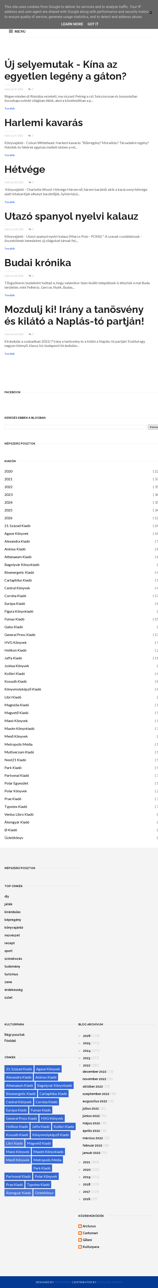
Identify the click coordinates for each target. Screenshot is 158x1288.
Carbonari (90, 1233)
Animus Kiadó (15, 549)
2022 (8, 487)
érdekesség (13, 990)
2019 (86, 1177)
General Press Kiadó (19, 634)
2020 (8, 471)
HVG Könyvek (15, 642)
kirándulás (12, 912)
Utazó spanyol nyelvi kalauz (71, 216)
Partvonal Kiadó (16, 775)
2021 (8, 479)
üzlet (8, 997)
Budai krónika (37, 263)
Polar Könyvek (15, 791)
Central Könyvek (17, 588)
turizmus (11, 974)
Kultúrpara (91, 1247)
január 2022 (91, 1153)
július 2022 (91, 1108)
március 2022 (93, 1138)
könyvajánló (13, 927)
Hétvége (24, 169)
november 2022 (94, 1079)
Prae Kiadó (12, 799)
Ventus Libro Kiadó (19, 814)
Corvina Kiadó (15, 596)
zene (8, 982)
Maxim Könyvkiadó (19, 728)
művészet (12, 935)
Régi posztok (14, 1034)
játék (8, 904)
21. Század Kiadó (17, 525)
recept (9, 943)
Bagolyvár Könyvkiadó (21, 564)
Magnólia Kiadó (16, 705)
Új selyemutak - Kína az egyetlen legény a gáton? (65, 70)
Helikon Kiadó (15, 650)
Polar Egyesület (16, 783)
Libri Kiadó (12, 697)
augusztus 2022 (95, 1101)
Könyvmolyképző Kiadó (22, 689)
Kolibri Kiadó (14, 673)
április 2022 (91, 1131)
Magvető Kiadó (16, 712)
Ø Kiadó (10, 830)
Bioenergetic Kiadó (19, 572)
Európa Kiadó (14, 603)
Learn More (72, 24)
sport (8, 951)
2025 (8, 510)
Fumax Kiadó (14, 619)
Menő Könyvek (16, 736)
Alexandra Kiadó (17, 541)
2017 (86, 1191)
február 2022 (92, 1145)
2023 (8, 494)
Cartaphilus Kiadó (18, 580)
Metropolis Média (18, 744)
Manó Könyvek (16, 720)
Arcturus (89, 1226)
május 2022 (91, 1123)
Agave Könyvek (16, 533)
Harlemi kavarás (43, 123)
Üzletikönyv (13, 837)
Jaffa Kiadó (13, 658)
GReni (87, 1240)
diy (6, 896)
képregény (12, 920)
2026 (8, 518)
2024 (8, 502)
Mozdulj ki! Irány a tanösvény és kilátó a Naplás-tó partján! (74, 315)
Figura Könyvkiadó (18, 611)
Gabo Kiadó (13, 627)
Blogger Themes (109, 1282)
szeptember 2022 (96, 1094)
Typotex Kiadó (15, 806)
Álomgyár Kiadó (16, 822)
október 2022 (93, 1086)
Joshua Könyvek (16, 666)
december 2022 (94, 1071)
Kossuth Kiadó (15, 681)
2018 (86, 1184)
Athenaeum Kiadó (18, 557)
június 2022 (91, 1116)
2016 (86, 1199)
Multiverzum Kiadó (19, 752)
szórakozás (13, 958)
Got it (92, 24)
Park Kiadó (13, 767)
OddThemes (63, 1282)
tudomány (12, 966)
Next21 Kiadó (15, 760)
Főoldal (10, 1040)
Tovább (9, 108)
